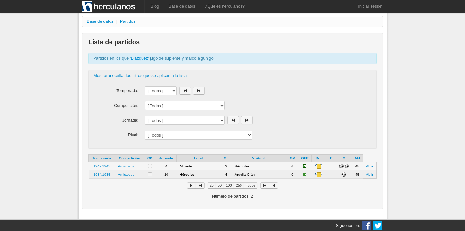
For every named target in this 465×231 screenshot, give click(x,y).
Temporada (102, 158)
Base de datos (182, 6)
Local (198, 158)
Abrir (369, 166)
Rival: (133, 135)
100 (229, 185)
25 (212, 185)
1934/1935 (102, 174)
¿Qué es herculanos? (225, 6)
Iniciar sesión (370, 6)
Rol (319, 158)
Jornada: (130, 120)
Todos (250, 185)
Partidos (127, 21)
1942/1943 (102, 166)
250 (239, 185)
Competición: (126, 105)
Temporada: (127, 90)
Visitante (259, 158)
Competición (129, 158)
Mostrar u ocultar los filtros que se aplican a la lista (140, 75)
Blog (155, 6)
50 (220, 185)
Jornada (166, 158)
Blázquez (139, 58)
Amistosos (126, 166)
